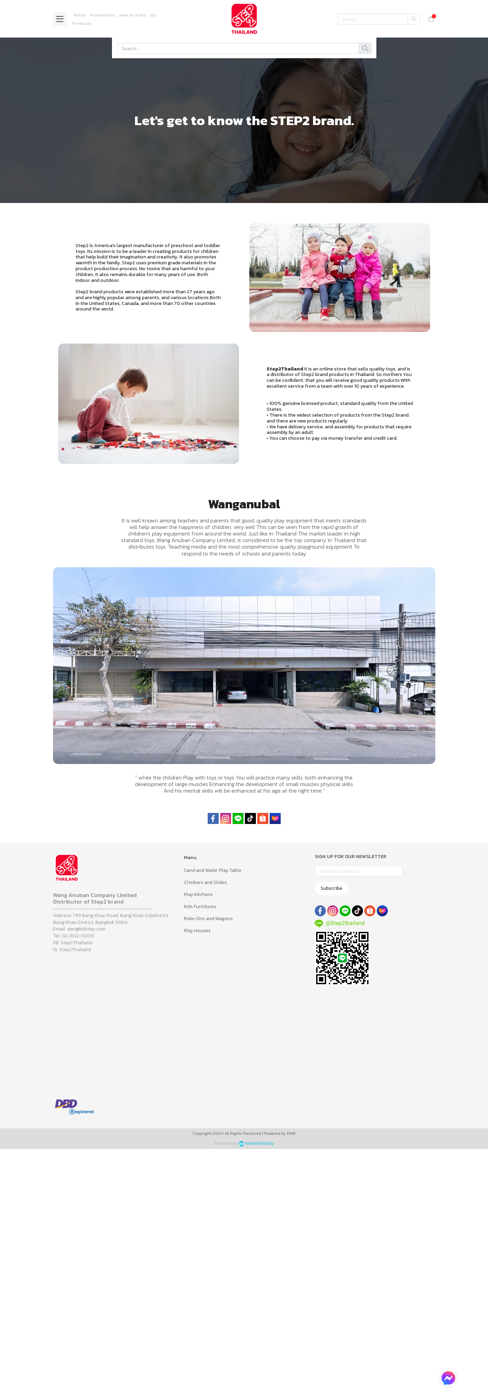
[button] (379, 19)
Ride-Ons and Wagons (208, 918)
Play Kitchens (198, 894)
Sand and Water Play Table (212, 870)
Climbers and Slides (205, 882)
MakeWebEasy (260, 1143)
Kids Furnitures (200, 906)
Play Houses (197, 930)
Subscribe (331, 888)
